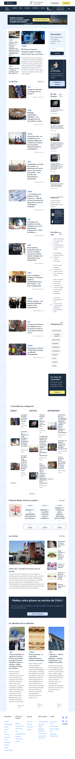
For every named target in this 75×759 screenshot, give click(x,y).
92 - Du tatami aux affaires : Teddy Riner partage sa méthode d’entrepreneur (57, 185)
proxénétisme (55, 347)
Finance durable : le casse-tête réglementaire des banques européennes (36, 659)
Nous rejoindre (54, 730)
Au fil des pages (8, 728)
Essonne (18, 727)
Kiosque (29, 733)
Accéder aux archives (57, 83)
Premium (49, 8)
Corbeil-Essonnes (56, 330)
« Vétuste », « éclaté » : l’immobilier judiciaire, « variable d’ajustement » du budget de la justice (56, 659)
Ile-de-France (7, 8)
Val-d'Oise (18, 740)
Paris (17, 735)
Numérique (7, 746)
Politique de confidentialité (54, 739)
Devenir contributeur (37, 614)
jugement (54, 362)
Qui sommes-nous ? (53, 726)
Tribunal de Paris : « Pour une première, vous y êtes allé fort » (14, 71)
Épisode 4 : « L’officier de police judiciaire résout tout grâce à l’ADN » (60, 514)
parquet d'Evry (56, 339)
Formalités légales (41, 729)
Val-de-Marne (19, 743)
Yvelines (18, 745)
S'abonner (66, 3)
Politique (6, 749)
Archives (6, 725)
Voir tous (41, 84)
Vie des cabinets (8, 754)
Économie (27, 8)
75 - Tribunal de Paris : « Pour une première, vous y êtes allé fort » (57, 110)
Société (29, 112)
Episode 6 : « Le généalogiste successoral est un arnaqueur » (30, 514)
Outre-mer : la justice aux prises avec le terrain (25, 570)
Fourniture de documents (42, 741)
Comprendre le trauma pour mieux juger (61, 544)
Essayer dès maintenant (41, 20)
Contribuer (30, 731)
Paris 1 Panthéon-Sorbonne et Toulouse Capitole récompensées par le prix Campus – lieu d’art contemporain (34, 291)
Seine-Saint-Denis (20, 738)
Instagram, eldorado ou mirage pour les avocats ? (35, 94)
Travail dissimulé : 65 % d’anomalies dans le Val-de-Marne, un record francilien (62, 462)
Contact (65, 728)
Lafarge (54, 366)
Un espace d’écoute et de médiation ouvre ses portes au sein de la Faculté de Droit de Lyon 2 (35, 341)
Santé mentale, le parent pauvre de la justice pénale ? (61, 555)
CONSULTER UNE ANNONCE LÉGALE (60, 8)
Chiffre (6, 731)
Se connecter (55, 3)
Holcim (54, 358)
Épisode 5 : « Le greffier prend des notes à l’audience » (45, 514)
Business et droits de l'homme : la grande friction (61, 576)
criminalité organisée (57, 335)
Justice (15, 8)
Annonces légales (43, 725)
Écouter (30, 526)
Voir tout (60, 197)
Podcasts (29, 728)
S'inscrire (57, 53)
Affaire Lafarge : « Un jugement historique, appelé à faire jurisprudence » (35, 317)
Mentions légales (54, 733)
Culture (10, 40)
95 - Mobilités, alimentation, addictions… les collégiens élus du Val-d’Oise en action (57, 127)
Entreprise (35, 8)
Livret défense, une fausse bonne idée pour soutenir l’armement (59, 257)
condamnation (55, 351)
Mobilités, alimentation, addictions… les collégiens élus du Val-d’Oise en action (35, 119)
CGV (51, 735)
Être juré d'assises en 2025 (61, 586)
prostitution (55, 343)
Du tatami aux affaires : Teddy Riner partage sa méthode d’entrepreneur (34, 364)
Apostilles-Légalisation (41, 734)
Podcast (43, 8)
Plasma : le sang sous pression (61, 565)
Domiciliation (42, 737)
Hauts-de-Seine (20, 730)
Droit (20, 8)
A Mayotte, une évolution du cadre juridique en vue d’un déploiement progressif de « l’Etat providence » (35, 237)
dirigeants (54, 354)
